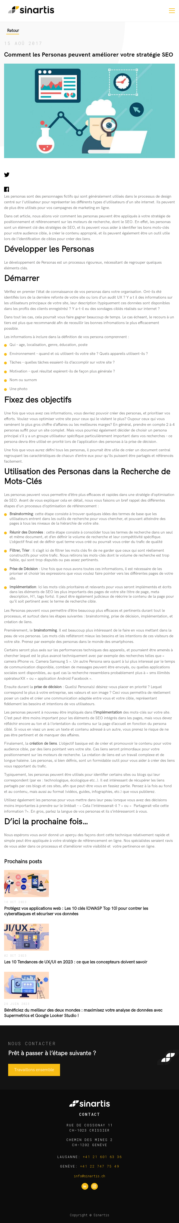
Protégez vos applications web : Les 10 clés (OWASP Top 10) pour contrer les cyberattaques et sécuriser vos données (76, 911)
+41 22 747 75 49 (99, 1166)
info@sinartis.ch (89, 1176)
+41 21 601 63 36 (102, 1157)
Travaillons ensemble (34, 1069)
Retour (13, 30)
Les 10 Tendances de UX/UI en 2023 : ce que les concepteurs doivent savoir (75, 962)
